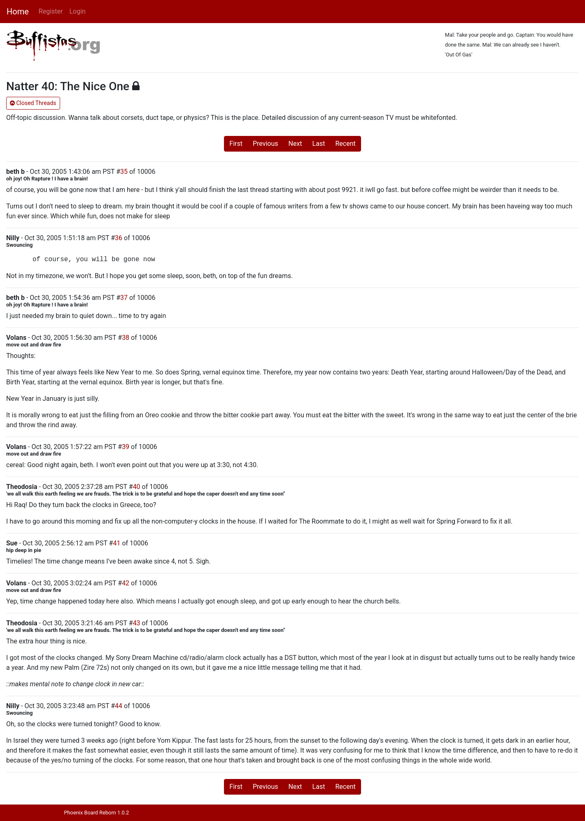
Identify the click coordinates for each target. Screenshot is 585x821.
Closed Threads (33, 103)
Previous (265, 143)
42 (125, 583)
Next (295, 143)
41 (116, 543)
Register (51, 11)
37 (124, 298)
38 (125, 337)
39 (125, 447)
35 (124, 171)
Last (318, 143)
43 (136, 623)
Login (77, 11)
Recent (345, 143)
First (235, 143)
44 (118, 706)
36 (118, 238)
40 (136, 487)
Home (18, 11)
